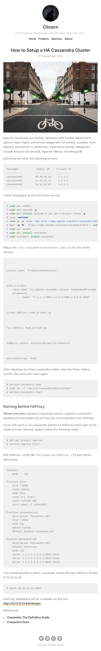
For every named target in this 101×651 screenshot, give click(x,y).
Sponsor (56, 38)
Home (32, 38)
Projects (44, 38)
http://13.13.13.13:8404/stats (22, 603)
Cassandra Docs (18, 622)
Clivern (50, 27)
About (69, 38)
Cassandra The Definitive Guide (28, 617)
